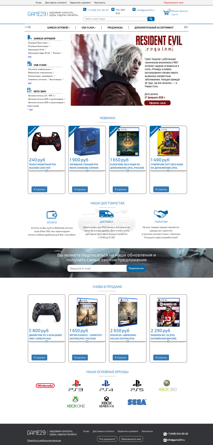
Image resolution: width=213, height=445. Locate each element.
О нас (39, 2)
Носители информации (39, 69)
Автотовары (55, 79)
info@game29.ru (146, 10)
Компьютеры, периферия (40, 76)
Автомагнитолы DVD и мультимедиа (45, 99)
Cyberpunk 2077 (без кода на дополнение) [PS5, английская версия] (167, 168)
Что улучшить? (107, 438)
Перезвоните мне (173, 2)
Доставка (106, 221)
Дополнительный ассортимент (153, 27)
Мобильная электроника (40, 72)
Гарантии (161, 221)
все (29, 56)
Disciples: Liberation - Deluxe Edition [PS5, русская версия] (123, 338)
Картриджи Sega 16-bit (39, 53)
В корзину (39, 189)
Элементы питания (37, 79)
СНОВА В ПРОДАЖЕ (107, 286)
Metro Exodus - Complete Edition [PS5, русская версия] (86, 338)
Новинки (107, 118)
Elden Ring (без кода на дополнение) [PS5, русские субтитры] (127, 168)
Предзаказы (115, 27)
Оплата (52, 222)
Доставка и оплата (56, 2)
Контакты (99, 2)
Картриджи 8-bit (36, 49)
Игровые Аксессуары (38, 46)
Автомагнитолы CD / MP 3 (41, 95)
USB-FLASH (88, 27)
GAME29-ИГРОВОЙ (57, 27)
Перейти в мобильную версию (44, 440)
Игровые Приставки (38, 42)
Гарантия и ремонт (80, 2)
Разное (56, 53)
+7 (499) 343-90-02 (97, 10)
